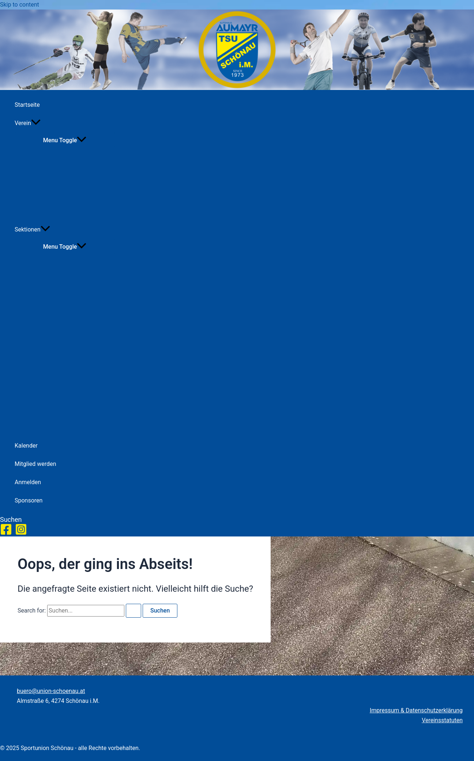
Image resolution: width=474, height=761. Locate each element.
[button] (11, 519)
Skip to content (19, 4)
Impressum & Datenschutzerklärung (416, 710)
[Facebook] (6, 533)
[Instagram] (21, 533)
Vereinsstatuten (442, 720)
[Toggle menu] (65, 139)
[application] (36, 123)
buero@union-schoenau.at (51, 690)
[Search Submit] (133, 611)
